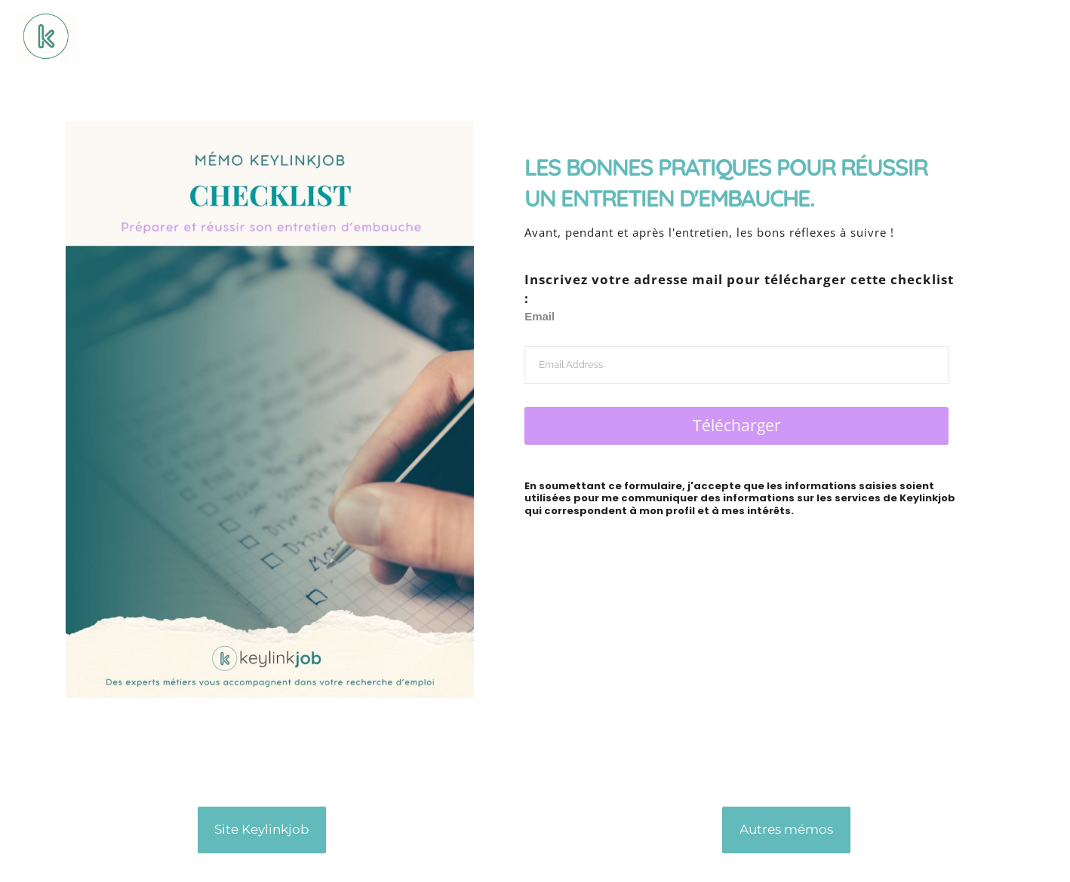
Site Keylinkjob (261, 829)
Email (539, 316)
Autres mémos (786, 829)
